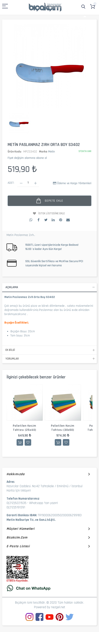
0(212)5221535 (16, 503)
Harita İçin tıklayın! (19, 490)
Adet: (11, 183)
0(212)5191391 (16, 507)
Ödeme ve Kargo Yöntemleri (74, 183)
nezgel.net (58, 607)
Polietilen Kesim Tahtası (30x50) (62, 428)
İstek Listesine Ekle (51, 213)
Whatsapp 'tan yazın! (43, 503)
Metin (51, 152)
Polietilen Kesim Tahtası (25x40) (24, 428)
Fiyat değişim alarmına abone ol (27, 158)
